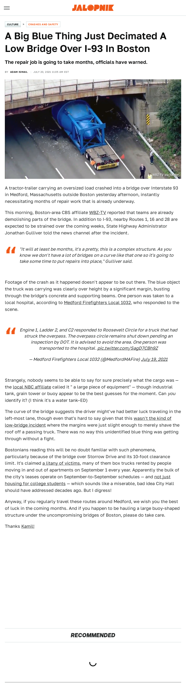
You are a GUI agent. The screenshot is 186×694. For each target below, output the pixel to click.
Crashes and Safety (43, 24)
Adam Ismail (19, 71)
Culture (13, 24)
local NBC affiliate (32, 386)
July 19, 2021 (154, 359)
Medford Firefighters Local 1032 (97, 302)
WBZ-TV (97, 212)
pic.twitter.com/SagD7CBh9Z (127, 348)
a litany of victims (61, 463)
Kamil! (27, 526)
